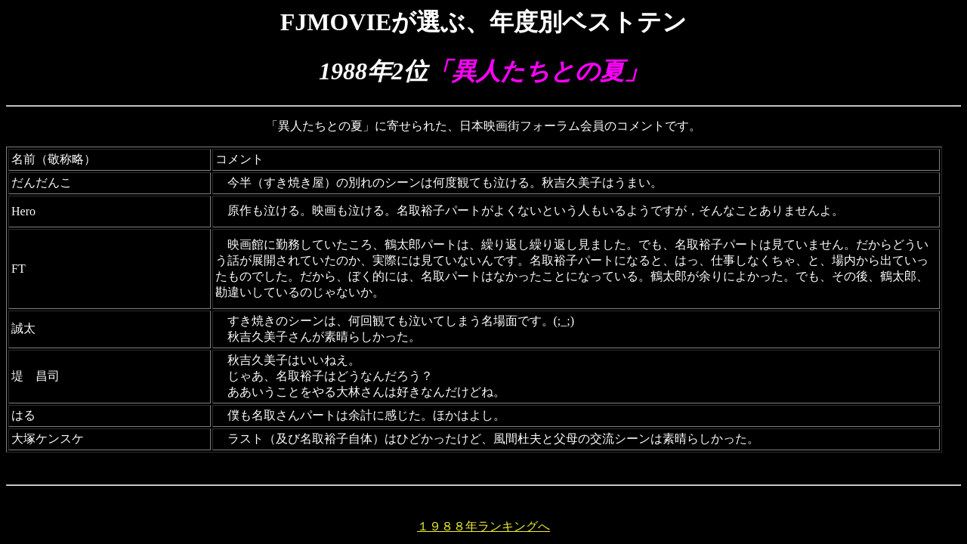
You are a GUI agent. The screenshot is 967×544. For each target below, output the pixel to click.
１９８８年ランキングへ (483, 526)
